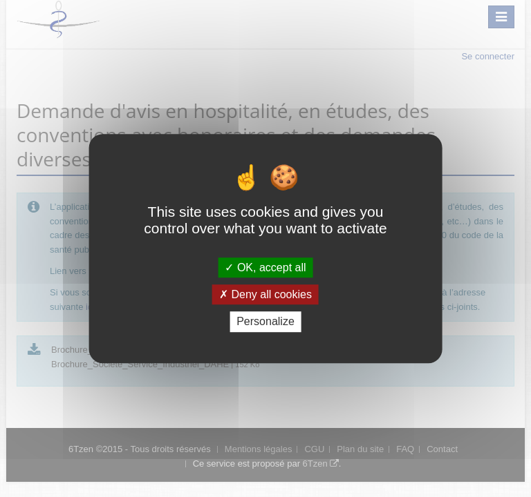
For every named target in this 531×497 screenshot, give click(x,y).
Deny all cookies (265, 294)
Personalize (265, 322)
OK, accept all (265, 267)
